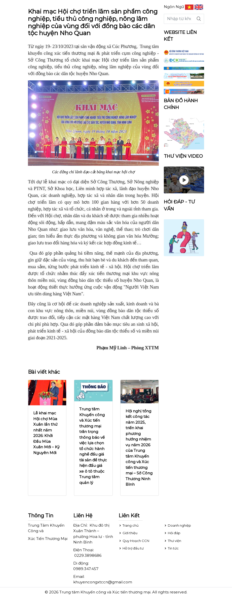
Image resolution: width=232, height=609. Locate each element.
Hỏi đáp (172, 533)
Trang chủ (129, 525)
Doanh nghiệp (177, 525)
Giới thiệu (128, 533)
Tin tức (171, 548)
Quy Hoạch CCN (134, 541)
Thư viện (172, 541)
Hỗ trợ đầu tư (131, 548)
